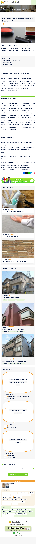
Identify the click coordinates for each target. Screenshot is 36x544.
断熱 (3, 513)
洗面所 (8, 495)
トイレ (3, 495)
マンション (13, 509)
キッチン (25, 492)
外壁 (2, 24)
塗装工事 (18, 511)
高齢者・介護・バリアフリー (8, 515)
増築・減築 (24, 511)
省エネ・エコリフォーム (11, 513)
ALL (3, 492)
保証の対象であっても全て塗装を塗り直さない (13, 60)
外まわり (16, 499)
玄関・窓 (19, 497)
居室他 (13, 495)
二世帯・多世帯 (11, 511)
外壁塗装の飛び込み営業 (8, 62)
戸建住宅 (30, 511)
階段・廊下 (18, 495)
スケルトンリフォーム (6, 504)
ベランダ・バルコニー (16, 501)
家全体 (23, 501)
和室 (15, 497)
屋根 (21, 499)
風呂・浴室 (31, 492)
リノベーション (20, 509)
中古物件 (4, 511)
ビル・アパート (6, 509)
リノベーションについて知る (11, 492)
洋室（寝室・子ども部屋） (7, 497)
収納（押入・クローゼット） (7, 499)
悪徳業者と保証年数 (7, 64)
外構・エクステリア (6, 501)
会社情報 (21, 535)
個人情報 (15, 535)
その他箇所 (15, 504)
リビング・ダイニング (26, 495)
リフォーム (28, 509)
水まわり (20, 492)
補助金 (25, 513)
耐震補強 (20, 513)
